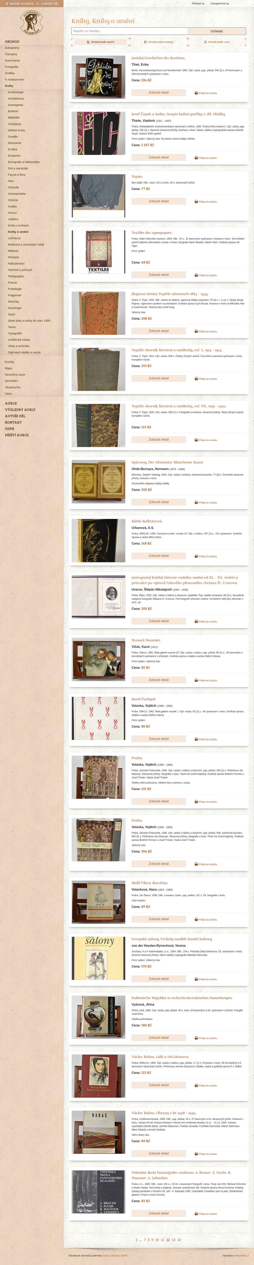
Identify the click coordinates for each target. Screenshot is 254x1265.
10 (157, 1240)
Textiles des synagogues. (152, 232)
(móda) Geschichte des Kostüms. (158, 58)
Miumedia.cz (242, 1255)
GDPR (124, 1255)
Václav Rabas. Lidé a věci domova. (160, 1057)
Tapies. (137, 176)
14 (179, 1240)
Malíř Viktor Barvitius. (150, 883)
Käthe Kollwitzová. (147, 521)
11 (162, 1240)
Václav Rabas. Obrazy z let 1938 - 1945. (164, 1113)
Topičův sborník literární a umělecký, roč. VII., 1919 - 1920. (179, 406)
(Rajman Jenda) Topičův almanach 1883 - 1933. (170, 294)
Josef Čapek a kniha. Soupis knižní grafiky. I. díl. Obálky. (178, 114)
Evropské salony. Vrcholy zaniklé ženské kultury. (172, 939)
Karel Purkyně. (144, 699)
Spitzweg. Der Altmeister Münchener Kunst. (168, 462)
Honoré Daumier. (146, 640)
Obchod (115, 1255)
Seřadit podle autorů (100, 41)
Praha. (137, 758)
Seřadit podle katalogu (159, 41)
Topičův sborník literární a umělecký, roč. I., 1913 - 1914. (177, 350)
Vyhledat (216, 31)
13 (173, 1240)
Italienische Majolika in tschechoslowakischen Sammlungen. (182, 998)
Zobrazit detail (159, 92)
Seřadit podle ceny (216, 41)
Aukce (106, 1255)
